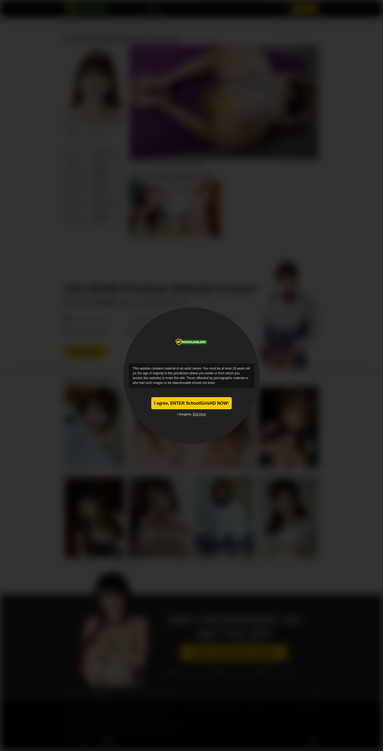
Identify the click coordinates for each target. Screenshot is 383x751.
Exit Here (199, 415)
